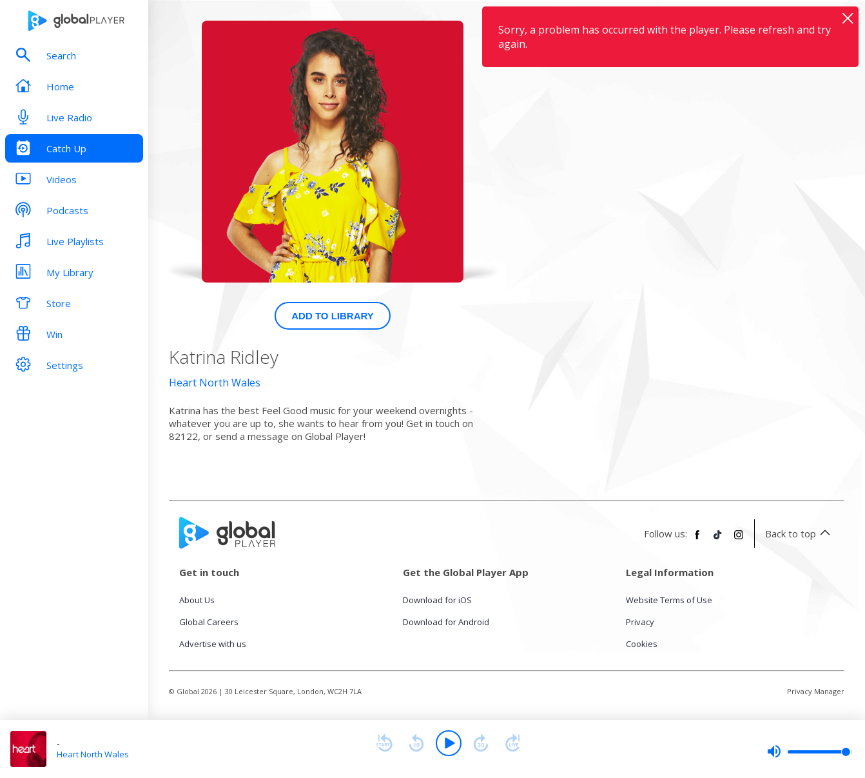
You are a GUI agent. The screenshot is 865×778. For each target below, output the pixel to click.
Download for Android (446, 622)
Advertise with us (212, 644)
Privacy (640, 622)
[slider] (809, 751)
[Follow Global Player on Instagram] (739, 540)
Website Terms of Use (669, 600)
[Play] (449, 743)
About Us (197, 600)
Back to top (799, 533)
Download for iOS (437, 600)
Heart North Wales (214, 382)
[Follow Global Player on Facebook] (697, 540)
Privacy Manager (815, 691)
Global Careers (208, 622)
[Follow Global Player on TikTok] (718, 540)
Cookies (641, 644)
